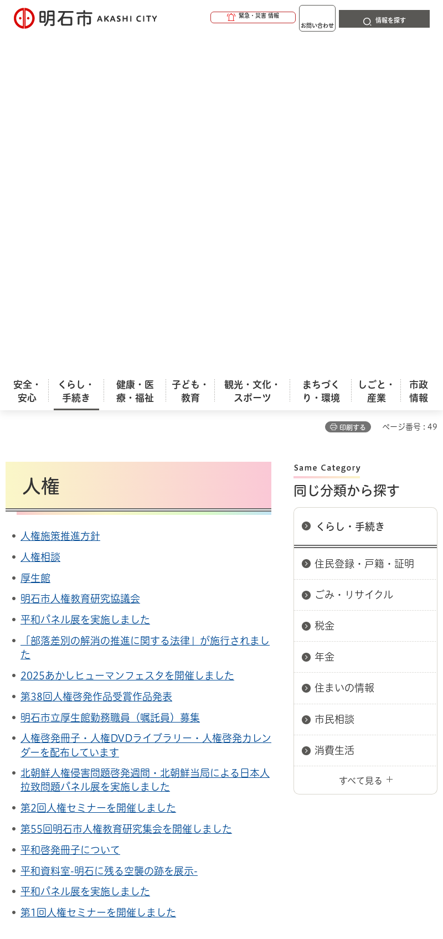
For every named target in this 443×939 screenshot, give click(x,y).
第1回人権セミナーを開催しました (98, 576)
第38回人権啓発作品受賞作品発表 (96, 360)
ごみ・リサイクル (354, 258)
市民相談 (334, 383)
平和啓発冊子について (70, 513)
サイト (289, 715)
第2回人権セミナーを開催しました (98, 471)
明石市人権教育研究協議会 (80, 262)
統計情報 (307, 853)
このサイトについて (97, 698)
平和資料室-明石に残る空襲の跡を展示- (109, 534)
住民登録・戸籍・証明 (364, 227)
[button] (210, 17)
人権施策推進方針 (60, 199)
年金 (324, 320)
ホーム (17, 659)
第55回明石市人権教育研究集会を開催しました (126, 492)
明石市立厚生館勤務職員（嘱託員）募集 (110, 381)
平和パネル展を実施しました (85, 283)
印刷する (352, 90)
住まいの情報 (344, 351)
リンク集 (210, 715)
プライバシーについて (101, 715)
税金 (324, 289)
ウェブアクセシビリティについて (250, 698)
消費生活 (334, 414)
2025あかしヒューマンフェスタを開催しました (127, 339)
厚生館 (35, 241)
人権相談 (40, 220)
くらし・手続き (350, 190)
